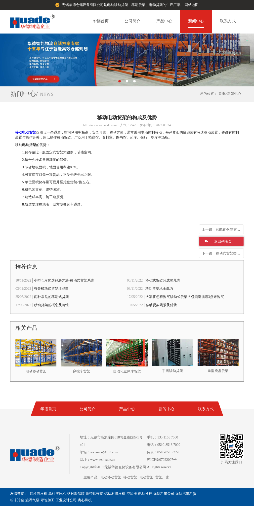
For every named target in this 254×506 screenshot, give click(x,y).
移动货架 (130, 477)
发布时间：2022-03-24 (155, 125)
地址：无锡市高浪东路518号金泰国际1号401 (111, 441)
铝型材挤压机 (114, 494)
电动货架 (146, 477)
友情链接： (19, 494)
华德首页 (101, 21)
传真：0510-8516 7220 (163, 452)
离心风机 (85, 500)
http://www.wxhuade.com (100, 125)
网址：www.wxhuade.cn (97, 460)
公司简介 (132, 21)
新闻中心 (196, 21)
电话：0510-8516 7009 (163, 445)
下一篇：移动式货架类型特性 (223, 253)
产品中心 (164, 21)
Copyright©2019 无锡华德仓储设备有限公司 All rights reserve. (126, 467)
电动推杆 (145, 494)
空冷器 (132, 494)
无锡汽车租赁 (185, 494)
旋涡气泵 (32, 500)
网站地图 (192, 5)
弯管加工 (47, 500)
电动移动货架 (110, 477)
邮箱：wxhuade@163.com (99, 452)
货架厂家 (162, 477)
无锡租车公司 (163, 494)
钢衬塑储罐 (76, 494)
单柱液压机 (57, 494)
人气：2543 (128, 125)
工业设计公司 (66, 500)
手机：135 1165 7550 (162, 437)
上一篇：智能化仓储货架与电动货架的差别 (223, 229)
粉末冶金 (17, 500)
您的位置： (208, 94)
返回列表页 (223, 241)
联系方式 (228, 21)
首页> (222, 94)
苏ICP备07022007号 (162, 460)
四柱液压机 (38, 494)
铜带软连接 (94, 494)
